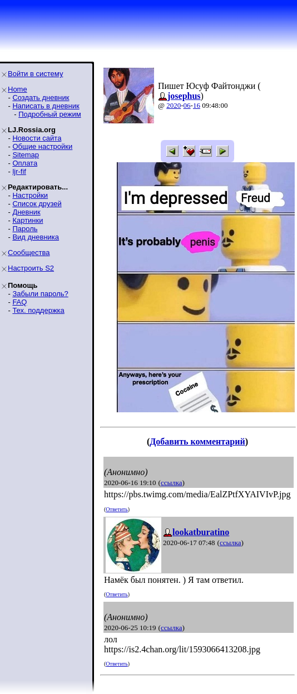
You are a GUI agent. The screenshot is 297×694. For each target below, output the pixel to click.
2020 (173, 105)
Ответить (116, 509)
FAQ (19, 302)
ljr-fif (19, 171)
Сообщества (29, 252)
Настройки (30, 195)
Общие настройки (42, 146)
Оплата (24, 163)
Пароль (24, 228)
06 (187, 105)
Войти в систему (35, 73)
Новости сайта (36, 138)
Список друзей (36, 203)
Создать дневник (40, 97)
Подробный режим (49, 114)
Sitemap (25, 155)
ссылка (171, 482)
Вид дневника (35, 237)
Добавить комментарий (197, 441)
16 (196, 105)
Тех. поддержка (38, 310)
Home (17, 89)
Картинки (27, 220)
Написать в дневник (45, 106)
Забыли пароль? (40, 293)
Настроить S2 (31, 268)
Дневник (26, 212)
